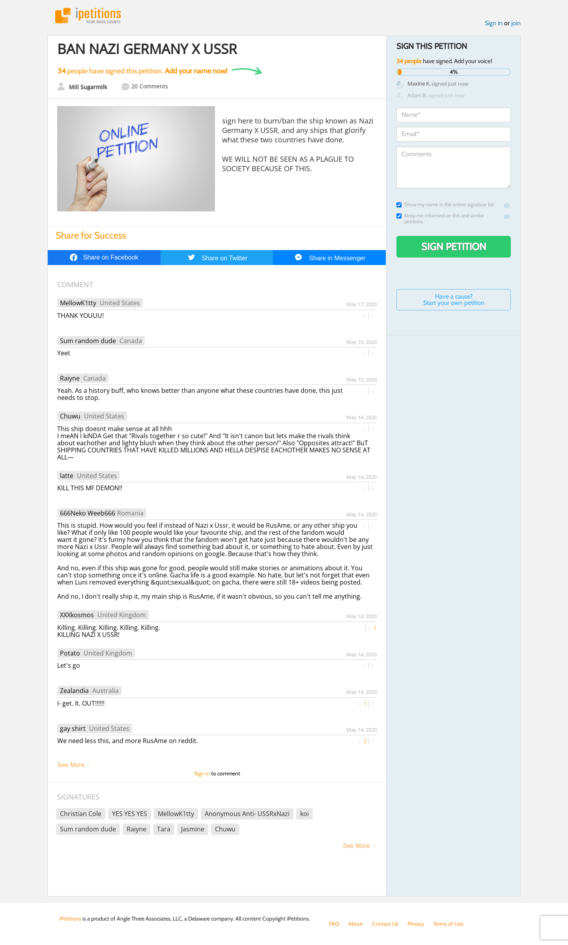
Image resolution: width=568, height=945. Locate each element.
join (516, 23)
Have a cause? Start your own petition (453, 299)
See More (70, 765)
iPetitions (88, 15)
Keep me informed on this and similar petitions (440, 218)
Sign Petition (453, 246)
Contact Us (385, 923)
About (355, 923)
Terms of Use (448, 923)
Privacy (415, 923)
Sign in (494, 23)
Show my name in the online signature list (445, 204)
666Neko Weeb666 (87, 513)
